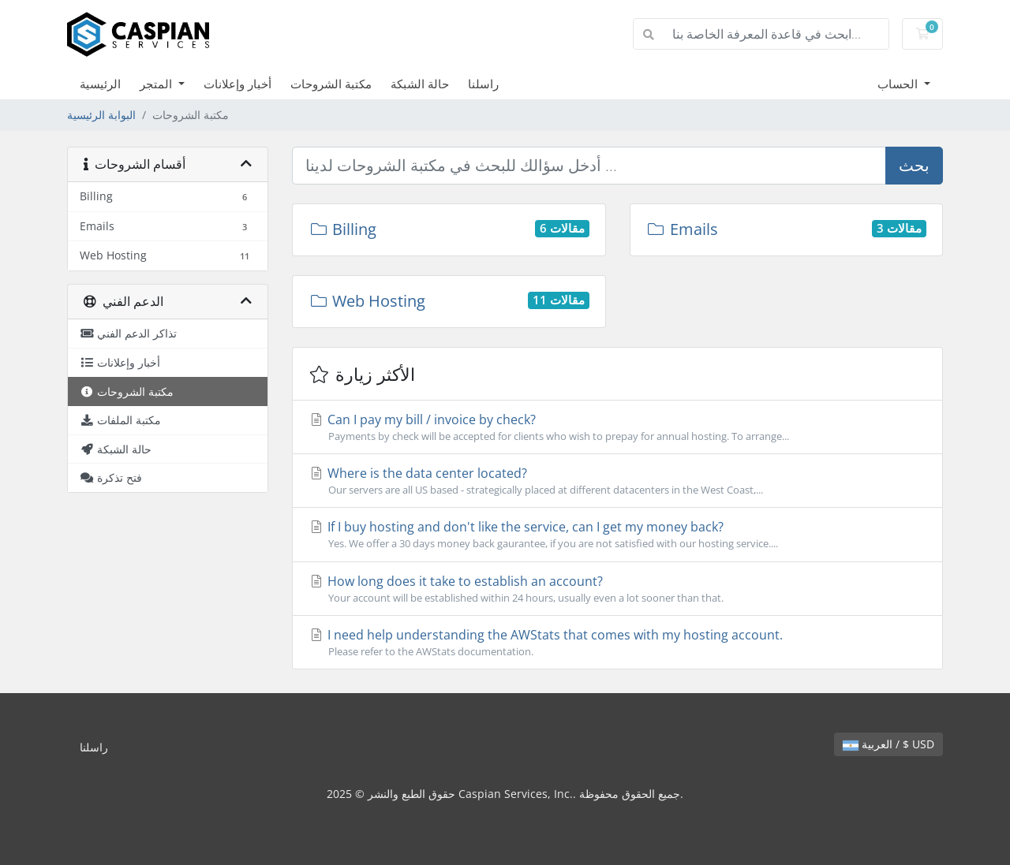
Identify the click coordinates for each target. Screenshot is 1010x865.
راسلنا (483, 83)
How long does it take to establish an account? (617, 589)
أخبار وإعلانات (237, 83)
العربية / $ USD (888, 743)
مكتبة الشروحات (331, 83)
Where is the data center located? (617, 481)
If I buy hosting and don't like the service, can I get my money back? (617, 534)
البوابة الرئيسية (101, 114)
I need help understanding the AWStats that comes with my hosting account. (617, 642)
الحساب (899, 83)
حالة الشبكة (420, 83)
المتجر (157, 83)
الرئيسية (100, 83)
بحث (914, 165)
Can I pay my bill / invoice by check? (617, 427)
